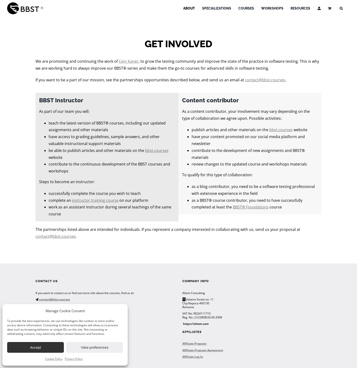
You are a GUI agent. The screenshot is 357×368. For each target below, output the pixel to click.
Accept (35, 347)
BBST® (239, 207)
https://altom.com (196, 324)
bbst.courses (156, 150)
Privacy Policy (74, 359)
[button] (341, 8)
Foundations (257, 207)
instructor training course (95, 200)
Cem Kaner (128, 61)
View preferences (94, 347)
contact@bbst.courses (265, 80)
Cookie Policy (53, 359)
